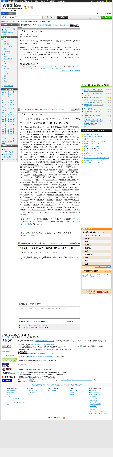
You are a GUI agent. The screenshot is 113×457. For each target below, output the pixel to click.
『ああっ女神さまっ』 (48, 204)
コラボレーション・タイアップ (93, 155)
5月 (51, 52)
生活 (5, 66)
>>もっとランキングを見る (103, 267)
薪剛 (37, 179)
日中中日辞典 (34, 1)
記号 (3, 143)
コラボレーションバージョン (92, 139)
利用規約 (10, 396)
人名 (5, 81)
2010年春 (73, 187)
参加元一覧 (108, 13)
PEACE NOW (38, 134)
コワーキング (43, 66)
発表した (57, 52)
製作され (73, 154)
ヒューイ (57, 190)
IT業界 (22, 47)
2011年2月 (27, 57)
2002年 (46, 129)
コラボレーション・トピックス (93, 162)
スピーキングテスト (10, 159)
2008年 (47, 52)
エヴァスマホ (88, 97)
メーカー (65, 57)
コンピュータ (14, 21)
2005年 (70, 152)
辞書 (4, 1)
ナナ (26, 134)
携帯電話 (34, 47)
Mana (23, 210)
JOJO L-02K (88, 105)
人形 (28, 129)
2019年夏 (59, 207)
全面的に (42, 50)
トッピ (35, 162)
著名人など (59, 41)
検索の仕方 (11, 392)
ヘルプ (110, 1)
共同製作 (68, 41)
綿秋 (86, 251)
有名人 (59, 47)
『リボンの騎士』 (27, 212)
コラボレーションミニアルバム (93, 143)
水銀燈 (27, 172)
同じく (73, 55)
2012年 (58, 199)
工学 (5, 56)
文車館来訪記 (74, 127)
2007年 (41, 159)
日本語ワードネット (23, 372)
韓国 (32, 187)
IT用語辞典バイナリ (28, 25)
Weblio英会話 (8, 152)
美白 (30, 132)
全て (3, 39)
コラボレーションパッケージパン (94, 141)
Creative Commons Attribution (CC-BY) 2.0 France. (41, 353)
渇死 (86, 257)
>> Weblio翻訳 (107, 271)
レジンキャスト (46, 127)
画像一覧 (62, 25)
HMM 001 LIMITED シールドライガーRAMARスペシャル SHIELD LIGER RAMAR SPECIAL (93, 122)
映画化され (36, 147)
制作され (37, 127)
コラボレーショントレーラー (92, 136)
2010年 (32, 192)
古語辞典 (52, 1)
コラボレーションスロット (92, 134)
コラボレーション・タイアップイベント (96, 158)
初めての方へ (100, 13)
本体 (61, 149)
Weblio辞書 (21, 346)
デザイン (66, 47)
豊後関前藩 (88, 254)
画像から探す (32, 392)
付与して (27, 43)
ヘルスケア (7, 68)
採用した (48, 50)
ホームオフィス (34, 66)
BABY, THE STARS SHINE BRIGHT (45, 132)
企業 (45, 41)
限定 (48, 187)
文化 (5, 63)
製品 (52, 50)
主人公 (46, 147)
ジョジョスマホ (89, 102)
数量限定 (70, 134)
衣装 (34, 149)
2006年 (31, 157)
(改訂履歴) (80, 346)
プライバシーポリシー (14, 398)
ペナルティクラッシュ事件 (93, 235)
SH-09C (42, 57)
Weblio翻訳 (93, 396)
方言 (5, 83)
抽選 (77, 154)
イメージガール (73, 137)
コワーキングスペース (53, 66)
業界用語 (6, 44)
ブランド (51, 41)
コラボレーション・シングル (92, 153)
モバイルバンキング (42, 68)
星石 (60, 167)
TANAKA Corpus (6, 351)
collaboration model (30, 37)
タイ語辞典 (93, 406)
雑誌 (26, 127)
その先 (33, 144)
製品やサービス (38, 43)
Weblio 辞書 (102, 1)
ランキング (56, 25)
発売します (57, 252)
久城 (64, 197)
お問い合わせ (31, 235)
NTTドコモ (40, 52)
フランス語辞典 (94, 402)
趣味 (5, 71)
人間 (42, 139)
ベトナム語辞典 (94, 407)
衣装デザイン (29, 152)
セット (39, 149)
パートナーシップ (89, 115)
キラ (26, 132)
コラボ (86, 100)
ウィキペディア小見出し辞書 (32, 110)
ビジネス (6, 41)
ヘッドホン (87, 111)
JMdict (31, 380)
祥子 (44, 144)
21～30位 (101, 232)
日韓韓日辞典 (44, 1)
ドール (24, 139)
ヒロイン (27, 142)
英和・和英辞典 (24, 1)
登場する (24, 129)
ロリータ (30, 149)
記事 (38, 123)
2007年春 (69, 162)
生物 (5, 76)
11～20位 (93, 232)
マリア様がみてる (68, 142)
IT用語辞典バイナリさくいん (46, 341)
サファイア (39, 212)
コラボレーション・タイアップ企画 (94, 160)
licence (37, 381)
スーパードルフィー (27, 123)
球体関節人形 (57, 127)
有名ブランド (26, 50)
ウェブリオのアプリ (34, 390)
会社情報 (72, 392)
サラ (63, 132)
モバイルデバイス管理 (55, 68)
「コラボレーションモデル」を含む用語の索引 (35, 325)
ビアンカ (30, 177)
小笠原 (40, 144)
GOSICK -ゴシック (30, 197)
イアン (22, 127)
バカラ (74, 57)
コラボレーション (89, 93)
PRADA (33, 55)
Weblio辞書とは (12, 390)
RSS (64, 417)
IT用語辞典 (22, 21)
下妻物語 (27, 147)
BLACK (67, 132)
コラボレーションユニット (92, 151)
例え (32, 52)
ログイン (93, 1)
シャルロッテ (41, 194)
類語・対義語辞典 (13, 1)
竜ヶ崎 (52, 147)
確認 (86, 260)
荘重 (86, 264)
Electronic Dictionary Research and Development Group (76, 380)
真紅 (39, 154)
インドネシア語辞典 (95, 404)
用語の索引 (48, 25)
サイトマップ (11, 400)
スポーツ (6, 73)
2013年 (35, 204)
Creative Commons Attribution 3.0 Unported (40, 356)
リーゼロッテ (28, 194)
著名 (25, 252)
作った (32, 139)
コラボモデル (28, 34)
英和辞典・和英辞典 (95, 394)
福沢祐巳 (25, 144)
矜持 (86, 241)
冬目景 (65, 127)
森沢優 (43, 202)
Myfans (87, 238)
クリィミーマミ (32, 202)
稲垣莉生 (88, 248)
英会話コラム (8, 149)
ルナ (61, 164)
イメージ (35, 50)
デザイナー (30, 252)
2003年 (66, 139)
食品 (5, 78)
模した (46, 154)
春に (50, 129)
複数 (41, 41)
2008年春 (27, 174)
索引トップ (41, 25)
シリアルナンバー (71, 149)
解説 (67, 123)
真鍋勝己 (88, 245)
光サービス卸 (88, 109)
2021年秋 (77, 210)
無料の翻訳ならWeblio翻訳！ (32, 7)
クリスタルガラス (55, 57)
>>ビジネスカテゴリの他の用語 (70, 71)
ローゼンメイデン (47, 167)
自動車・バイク (8, 51)
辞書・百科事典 (8, 86)
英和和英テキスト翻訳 (29, 303)
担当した (63, 152)
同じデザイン (51, 139)
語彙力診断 (7, 157)
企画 (31, 127)
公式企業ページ (74, 390)
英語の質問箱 (8, 154)
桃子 (55, 147)
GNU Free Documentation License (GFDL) (42, 344)
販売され (24, 137)
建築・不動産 (8, 59)
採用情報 (72, 394)
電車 (5, 49)
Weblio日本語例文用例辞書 (31, 243)
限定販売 (73, 144)
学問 (5, 61)
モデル (33, 129)
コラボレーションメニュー (92, 146)
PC (29, 47)
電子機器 (44, 47)
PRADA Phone (66, 52)
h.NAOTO (41, 157)
